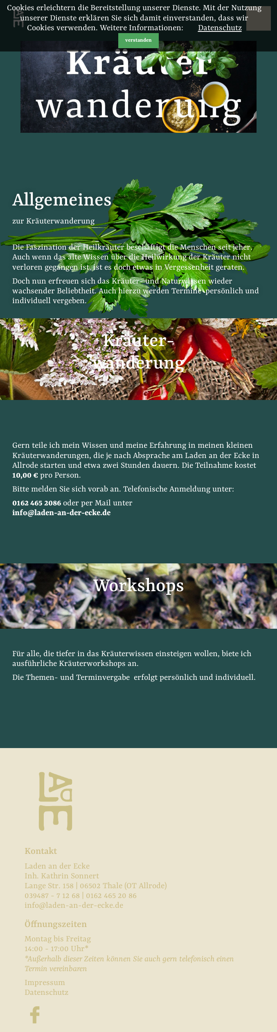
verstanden (138, 40)
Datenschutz (220, 28)
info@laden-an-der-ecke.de (61, 513)
